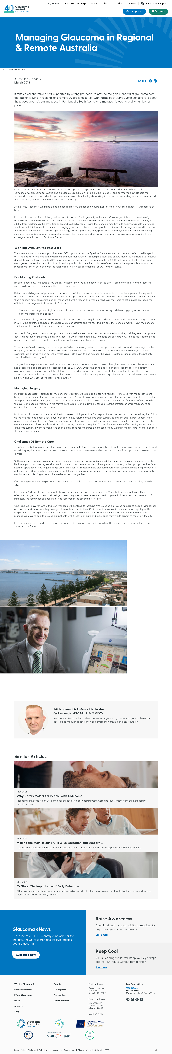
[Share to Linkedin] (155, 81)
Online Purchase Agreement (50, 1050)
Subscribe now (26, 955)
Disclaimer (32, 1050)
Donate (160, 11)
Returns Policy (69, 1050)
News (94, 3)
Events (132, 3)
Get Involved (60, 995)
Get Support (60, 990)
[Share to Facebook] (150, 81)
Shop (120, 3)
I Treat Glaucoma (23, 995)
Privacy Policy (19, 1050)
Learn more (102, 935)
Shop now (101, 967)
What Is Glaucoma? (24, 984)
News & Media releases (18, 70)
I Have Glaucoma (23, 990)
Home (2, 70)
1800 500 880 (131, 988)
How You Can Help (75, 3)
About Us (108, 3)
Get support (134, 11)
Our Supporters (61, 1001)
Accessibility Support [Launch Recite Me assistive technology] (154, 3)
